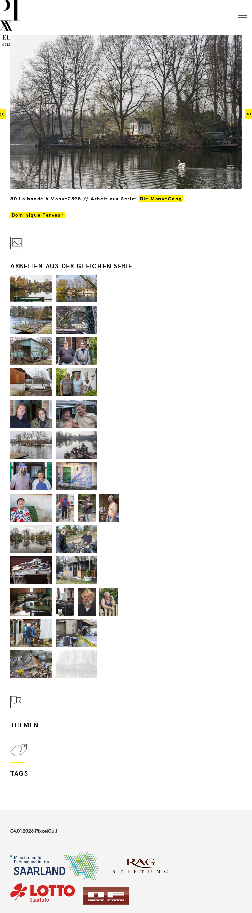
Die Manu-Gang (161, 198)
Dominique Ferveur (37, 215)
